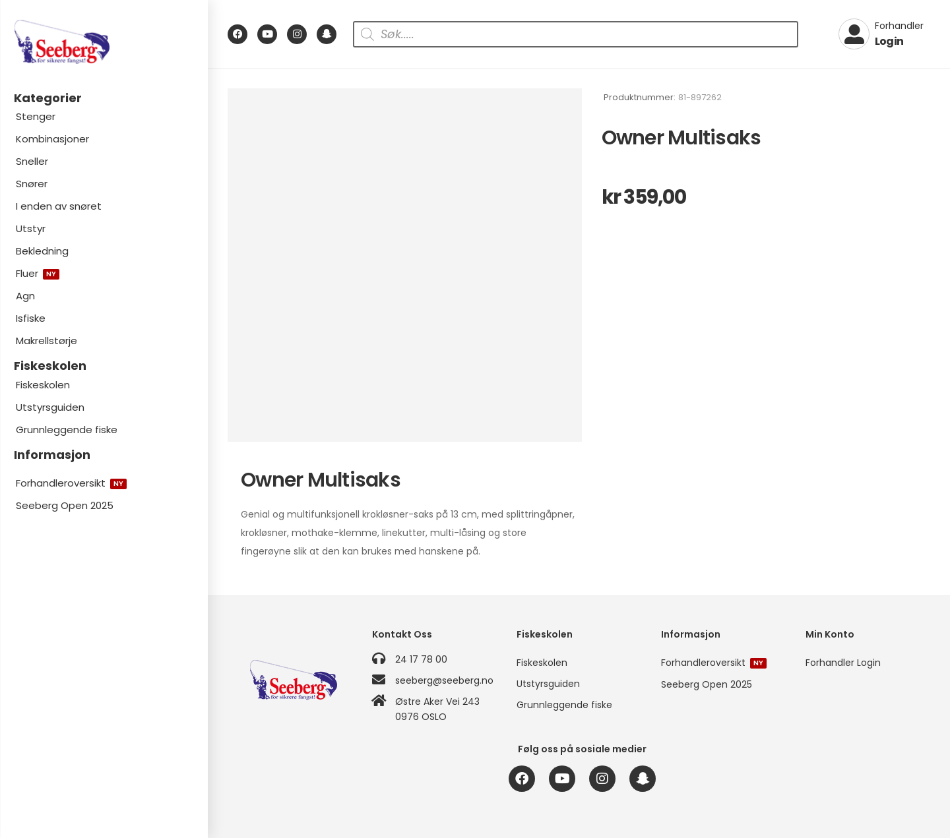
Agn (25, 296)
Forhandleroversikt (71, 483)
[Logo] (104, 42)
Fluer (37, 273)
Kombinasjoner (52, 139)
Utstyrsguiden (50, 407)
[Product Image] (405, 265)
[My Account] (881, 34)
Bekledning (42, 251)
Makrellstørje (46, 340)
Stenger (35, 116)
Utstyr (31, 228)
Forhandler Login (843, 662)
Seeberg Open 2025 (64, 505)
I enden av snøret (59, 206)
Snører (32, 184)
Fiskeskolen (43, 385)
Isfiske (31, 318)
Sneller (32, 161)
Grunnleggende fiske (66, 429)
